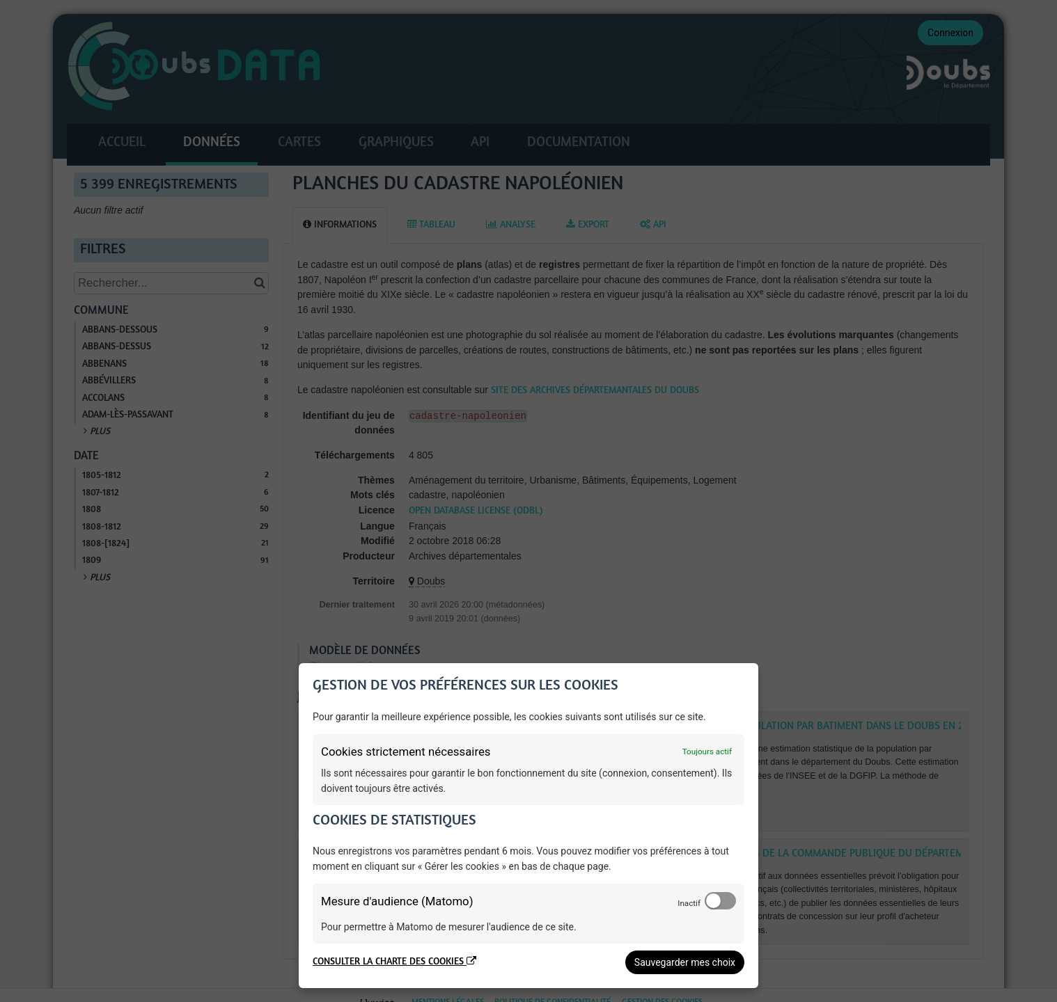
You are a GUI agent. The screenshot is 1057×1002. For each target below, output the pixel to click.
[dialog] (528, 825)
